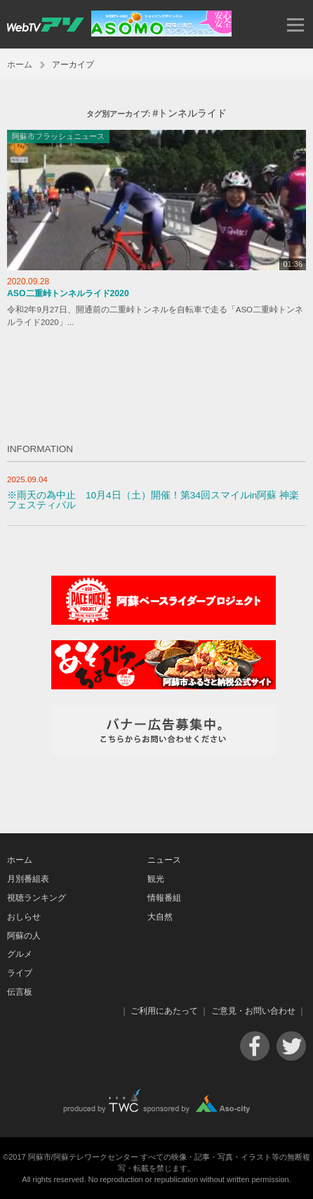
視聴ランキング (36, 898)
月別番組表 (28, 879)
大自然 (160, 917)
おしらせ (24, 917)
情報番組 (164, 898)
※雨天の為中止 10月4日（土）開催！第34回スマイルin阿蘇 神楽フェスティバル (153, 500)
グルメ (19, 954)
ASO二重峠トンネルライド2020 (68, 293)
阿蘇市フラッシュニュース (58, 136)
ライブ (19, 973)
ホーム (19, 64)
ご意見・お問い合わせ (253, 1011)
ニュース (164, 860)
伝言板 (19, 992)
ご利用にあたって (164, 1011)
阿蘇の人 (24, 936)
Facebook (254, 1046)
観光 (155, 879)
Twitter (291, 1046)
